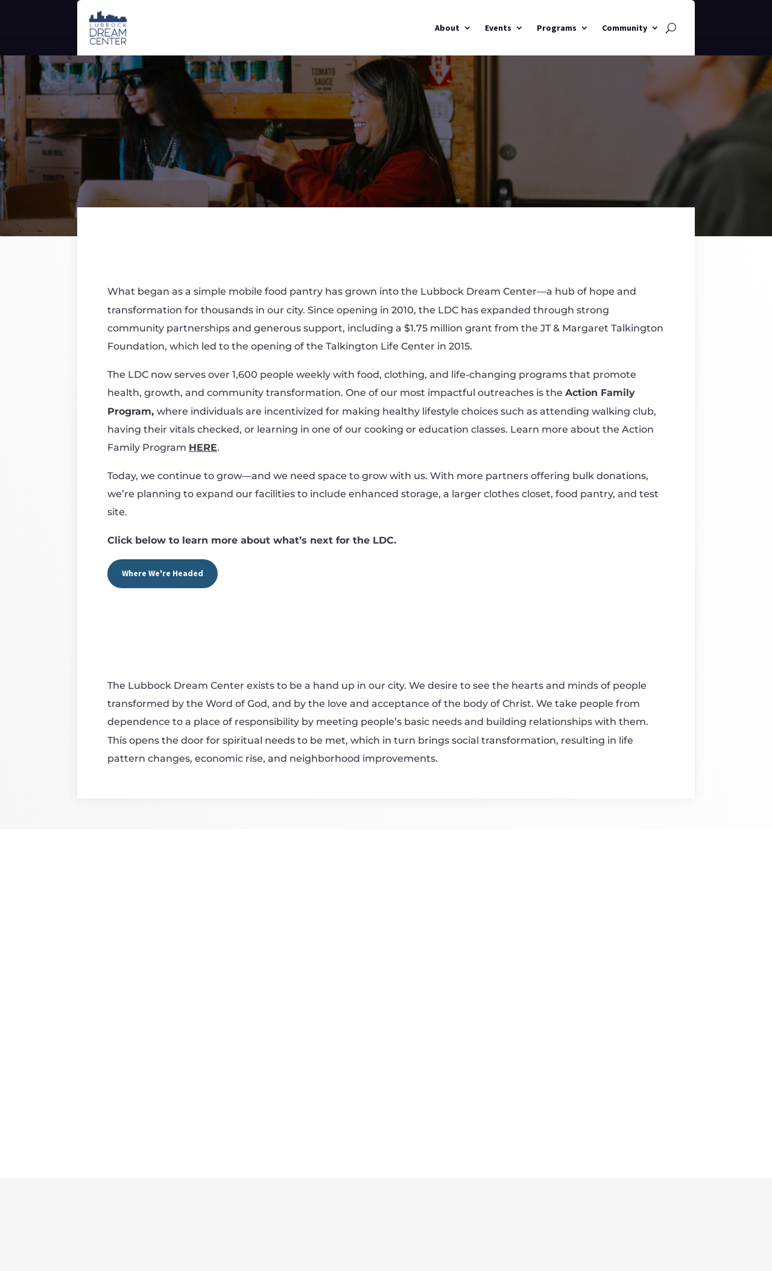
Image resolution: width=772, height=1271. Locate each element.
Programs (557, 27)
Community (624, 27)
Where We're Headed (162, 573)
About (447, 27)
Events (498, 27)
